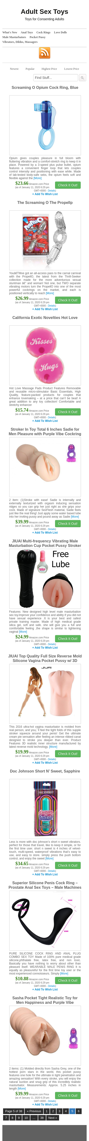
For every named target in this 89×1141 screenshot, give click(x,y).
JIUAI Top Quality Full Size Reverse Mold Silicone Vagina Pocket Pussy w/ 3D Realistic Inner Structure (45, 660)
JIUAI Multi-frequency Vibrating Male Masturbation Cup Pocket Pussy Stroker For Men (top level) (45, 545)
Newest (14, 69)
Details (51, 190)
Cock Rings (43, 32)
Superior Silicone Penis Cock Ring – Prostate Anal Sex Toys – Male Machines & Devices (45, 887)
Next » (52, 1118)
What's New (9, 32)
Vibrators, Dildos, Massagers (19, 42)
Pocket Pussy (38, 37)
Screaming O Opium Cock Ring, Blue (45, 88)
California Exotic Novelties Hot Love (45, 318)
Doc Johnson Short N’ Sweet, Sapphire (45, 771)
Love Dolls (60, 32)
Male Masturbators (14, 37)
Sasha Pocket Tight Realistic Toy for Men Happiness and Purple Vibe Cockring (45, 1002)
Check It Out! (68, 185)
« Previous (34, 1111)
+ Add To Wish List (45, 194)
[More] (37, 178)
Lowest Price (71, 69)
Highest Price (49, 69)
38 (42, 1118)
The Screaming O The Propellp (45, 203)
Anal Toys (27, 32)
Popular (30, 69)
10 (26, 1118)
